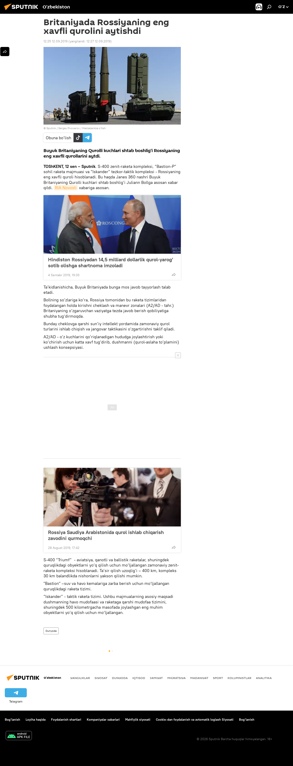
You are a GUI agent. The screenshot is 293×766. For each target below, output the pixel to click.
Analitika (264, 678)
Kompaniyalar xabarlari (103, 719)
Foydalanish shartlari (66, 719)
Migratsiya (176, 678)
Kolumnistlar (239, 678)
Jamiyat (156, 678)
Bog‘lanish (12, 719)
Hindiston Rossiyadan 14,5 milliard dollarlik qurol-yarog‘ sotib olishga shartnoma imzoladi (110, 262)
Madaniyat (199, 678)
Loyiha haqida (36, 719)
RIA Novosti (66, 187)
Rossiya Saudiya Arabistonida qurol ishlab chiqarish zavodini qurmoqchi (106, 535)
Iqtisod (138, 678)
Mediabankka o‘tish (94, 128)
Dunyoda (51, 630)
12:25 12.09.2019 (55, 41)
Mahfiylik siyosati (137, 719)
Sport (218, 678)
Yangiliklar (80, 678)
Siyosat (101, 678)
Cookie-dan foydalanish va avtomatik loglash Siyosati (194, 719)
